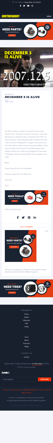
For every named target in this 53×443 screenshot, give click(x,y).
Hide (46, 231)
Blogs (27, 346)
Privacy (5, 390)
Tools (26, 337)
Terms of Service (16, 390)
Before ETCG (9, 94)
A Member (37, 363)
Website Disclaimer (30, 390)
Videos (26, 317)
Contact (26, 357)
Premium (26, 343)
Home (26, 314)
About (26, 340)
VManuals (26, 320)
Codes (26, 326)
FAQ (26, 323)
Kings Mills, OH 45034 (33, 2)
